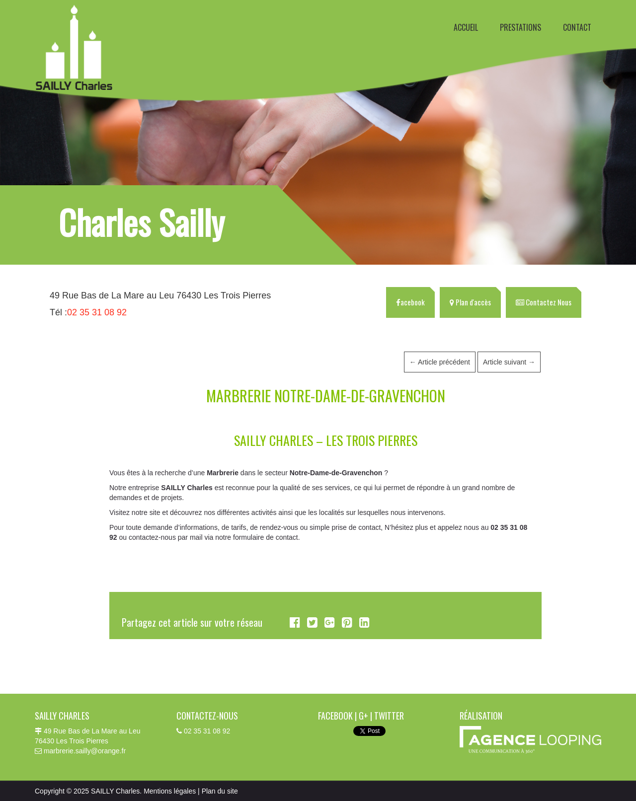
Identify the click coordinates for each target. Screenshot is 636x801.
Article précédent (439, 362)
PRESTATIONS (520, 27)
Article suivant (509, 362)
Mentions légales (170, 791)
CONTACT (577, 27)
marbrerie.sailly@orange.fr (85, 751)
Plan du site (220, 791)
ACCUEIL (466, 27)
